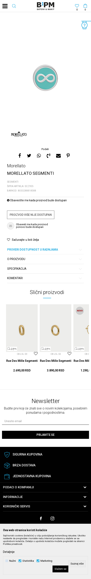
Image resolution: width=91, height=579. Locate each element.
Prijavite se (45, 434)
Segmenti (12, 181)
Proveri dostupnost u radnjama (44, 249)
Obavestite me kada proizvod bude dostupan (37, 200)
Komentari (44, 278)
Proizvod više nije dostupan (31, 214)
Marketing (46, 560)
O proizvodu (44, 259)
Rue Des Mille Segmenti (22, 360)
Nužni (12, 560)
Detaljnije (9, 551)
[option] (45, 80)
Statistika (28, 560)
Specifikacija (44, 268)
